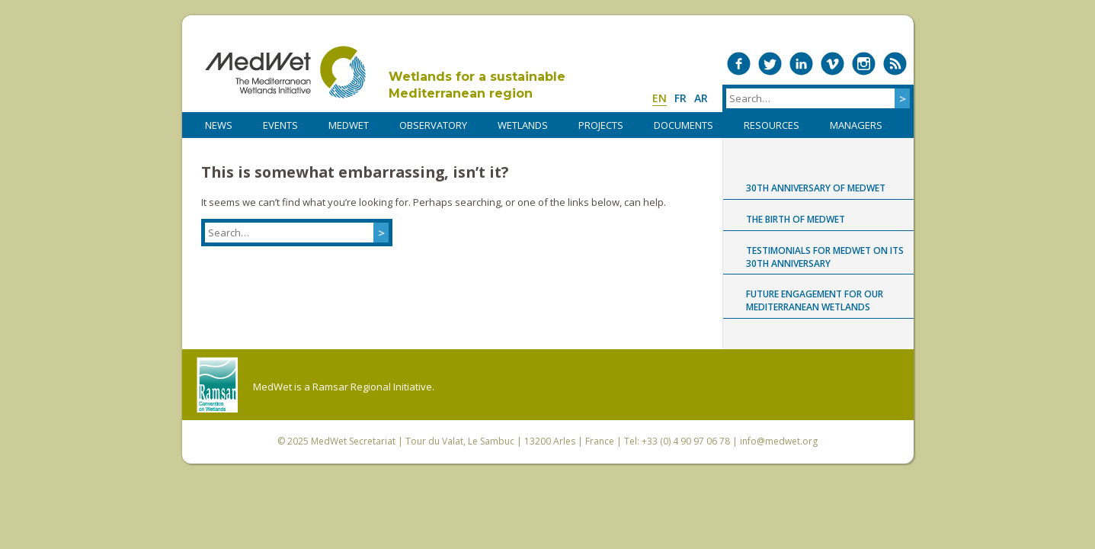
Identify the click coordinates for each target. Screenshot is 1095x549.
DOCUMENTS (683, 125)
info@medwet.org (779, 441)
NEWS (218, 125)
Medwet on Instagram (864, 63)
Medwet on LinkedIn (801, 63)
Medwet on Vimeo (832, 63)
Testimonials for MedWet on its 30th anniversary (825, 257)
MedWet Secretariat (353, 441)
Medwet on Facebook (739, 63)
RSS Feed (895, 63)
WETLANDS (523, 125)
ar (701, 98)
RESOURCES (771, 125)
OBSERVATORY (433, 125)
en (659, 98)
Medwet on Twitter (770, 63)
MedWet (285, 72)
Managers (856, 125)
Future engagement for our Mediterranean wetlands (814, 300)
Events (280, 125)
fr (680, 98)
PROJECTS (600, 125)
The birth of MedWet (795, 219)
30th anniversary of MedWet (815, 187)
